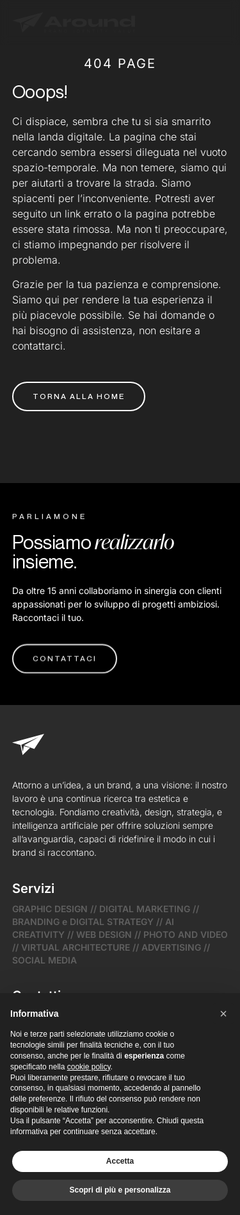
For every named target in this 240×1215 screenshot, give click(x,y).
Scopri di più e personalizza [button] (119, 1189)
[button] (223, 1013)
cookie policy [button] (89, 1066)
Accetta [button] (120, 1161)
